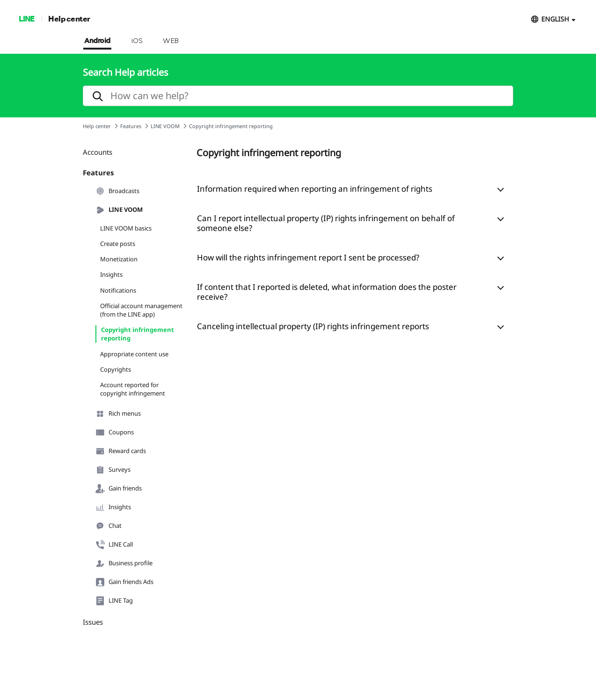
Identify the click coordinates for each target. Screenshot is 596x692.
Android (97, 41)
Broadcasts (117, 191)
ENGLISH (555, 18)
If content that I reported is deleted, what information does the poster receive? (327, 291)
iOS (137, 41)
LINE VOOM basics (126, 228)
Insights (111, 274)
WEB (171, 41)
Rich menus (118, 413)
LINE (26, 18)
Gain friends (118, 488)
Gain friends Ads (124, 582)
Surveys (113, 470)
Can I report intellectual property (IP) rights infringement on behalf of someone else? (326, 223)
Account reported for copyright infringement (132, 389)
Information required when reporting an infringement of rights (314, 188)
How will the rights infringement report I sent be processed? (308, 257)
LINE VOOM (165, 126)
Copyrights (115, 369)
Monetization (119, 259)
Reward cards (120, 451)
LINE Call (114, 544)
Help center (69, 18)
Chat (108, 526)
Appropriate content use (134, 354)
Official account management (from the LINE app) (141, 310)
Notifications (118, 290)
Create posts (117, 243)
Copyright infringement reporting (137, 333)
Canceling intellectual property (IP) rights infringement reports (313, 326)
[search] (298, 96)
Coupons (114, 432)
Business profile (124, 563)
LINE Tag (114, 601)
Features (130, 126)
